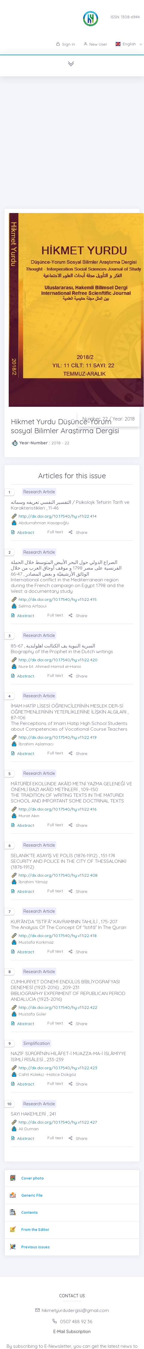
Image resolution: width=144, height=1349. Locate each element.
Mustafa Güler (32, 1014)
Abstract (22, 532)
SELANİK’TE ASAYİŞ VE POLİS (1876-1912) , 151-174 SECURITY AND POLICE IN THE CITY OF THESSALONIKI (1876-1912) (68, 861)
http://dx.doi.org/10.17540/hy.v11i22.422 (58, 1007)
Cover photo (32, 1178)
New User (95, 44)
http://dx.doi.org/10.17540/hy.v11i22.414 (58, 516)
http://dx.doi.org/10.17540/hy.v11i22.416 (57, 809)
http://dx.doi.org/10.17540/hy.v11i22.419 (58, 737)
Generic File (32, 1195)
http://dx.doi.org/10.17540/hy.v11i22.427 (58, 1122)
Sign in (65, 44)
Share (77, 532)
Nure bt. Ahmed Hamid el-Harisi (50, 666)
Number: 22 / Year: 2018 (108, 419)
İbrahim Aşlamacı (36, 744)
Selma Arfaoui (32, 606)
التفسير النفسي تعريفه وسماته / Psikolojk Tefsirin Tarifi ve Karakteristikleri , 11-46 (70, 505)
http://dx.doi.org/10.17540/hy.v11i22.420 (58, 659)
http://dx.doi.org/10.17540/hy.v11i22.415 (58, 599)
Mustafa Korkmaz (36, 942)
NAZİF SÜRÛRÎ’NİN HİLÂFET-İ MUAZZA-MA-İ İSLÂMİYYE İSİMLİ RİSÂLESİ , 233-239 (68, 1056)
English (126, 43)
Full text (55, 531)
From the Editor (35, 1229)
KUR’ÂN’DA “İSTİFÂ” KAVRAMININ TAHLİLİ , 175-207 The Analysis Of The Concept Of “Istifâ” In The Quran (68, 924)
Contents (29, 1212)
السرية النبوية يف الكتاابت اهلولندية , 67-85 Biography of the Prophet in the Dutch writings (62, 648)
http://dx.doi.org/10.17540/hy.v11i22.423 (58, 1067)
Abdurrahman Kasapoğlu (44, 522)
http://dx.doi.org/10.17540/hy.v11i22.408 (58, 875)
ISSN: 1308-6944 (125, 16)
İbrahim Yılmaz (33, 882)
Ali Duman (29, 1128)
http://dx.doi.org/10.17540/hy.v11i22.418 (58, 935)
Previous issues (35, 1247)
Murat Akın (29, 815)
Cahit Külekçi (31, 1074)
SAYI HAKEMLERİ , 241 (33, 1114)
